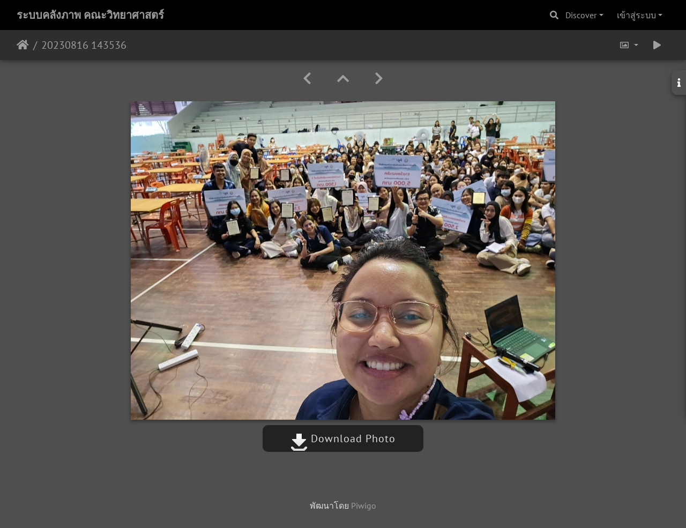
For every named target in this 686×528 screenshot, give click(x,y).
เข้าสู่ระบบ (636, 15)
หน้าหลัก (23, 45)
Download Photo (343, 438)
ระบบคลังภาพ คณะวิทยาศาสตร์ (90, 15)
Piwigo (363, 505)
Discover (580, 15)
